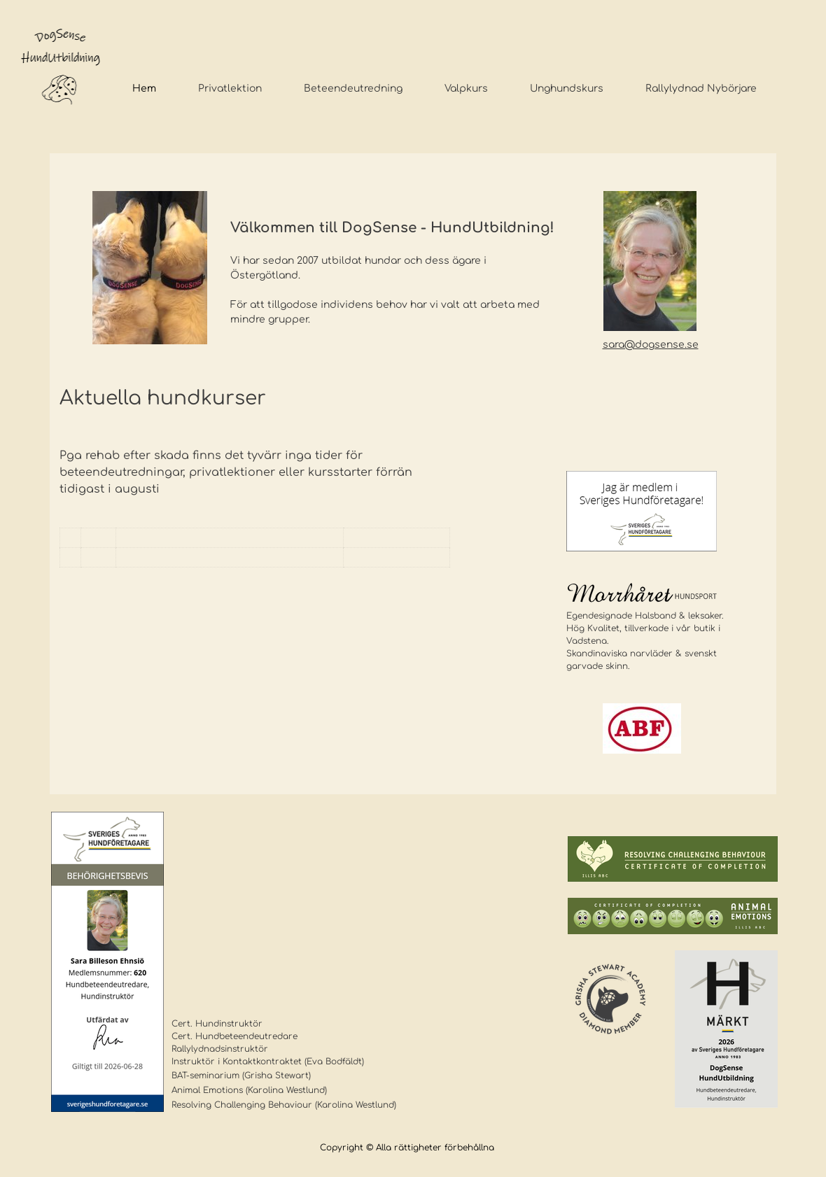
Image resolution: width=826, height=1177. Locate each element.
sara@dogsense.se (651, 344)
